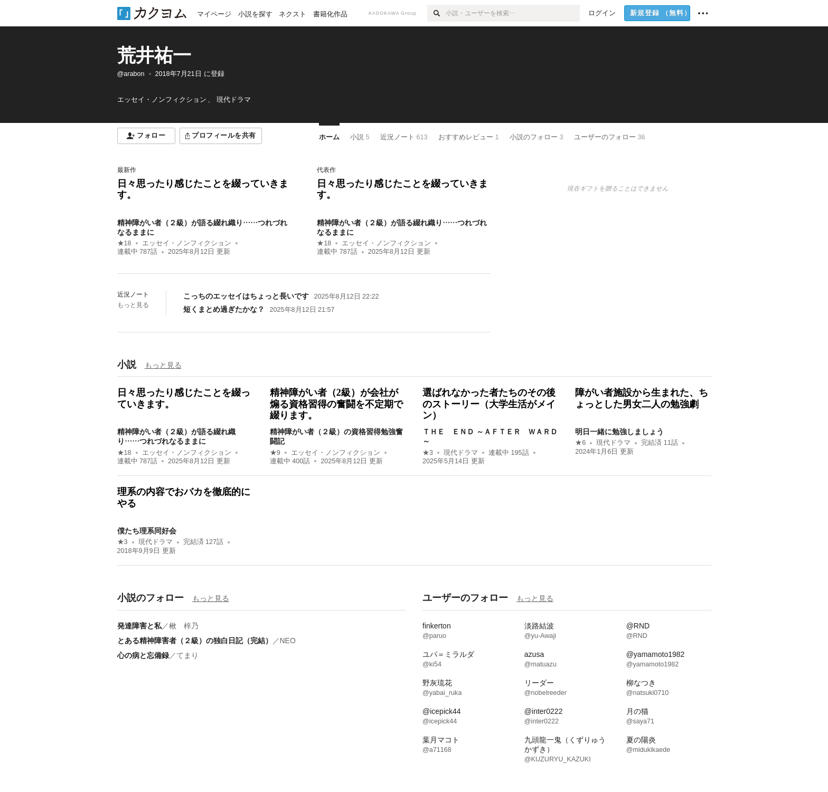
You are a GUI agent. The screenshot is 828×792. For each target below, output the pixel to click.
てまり (187, 655)
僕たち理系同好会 (146, 531)
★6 (580, 442)
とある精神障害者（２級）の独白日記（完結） (194, 640)
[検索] (436, 13)
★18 (124, 243)
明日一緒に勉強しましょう (619, 431)
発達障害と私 (139, 626)
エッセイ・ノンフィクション (186, 243)
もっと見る (133, 305)
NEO (288, 640)
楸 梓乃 (184, 626)
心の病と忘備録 (143, 655)
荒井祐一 (154, 55)
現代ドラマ (461, 452)
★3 (427, 452)
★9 (275, 452)
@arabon (131, 74)
